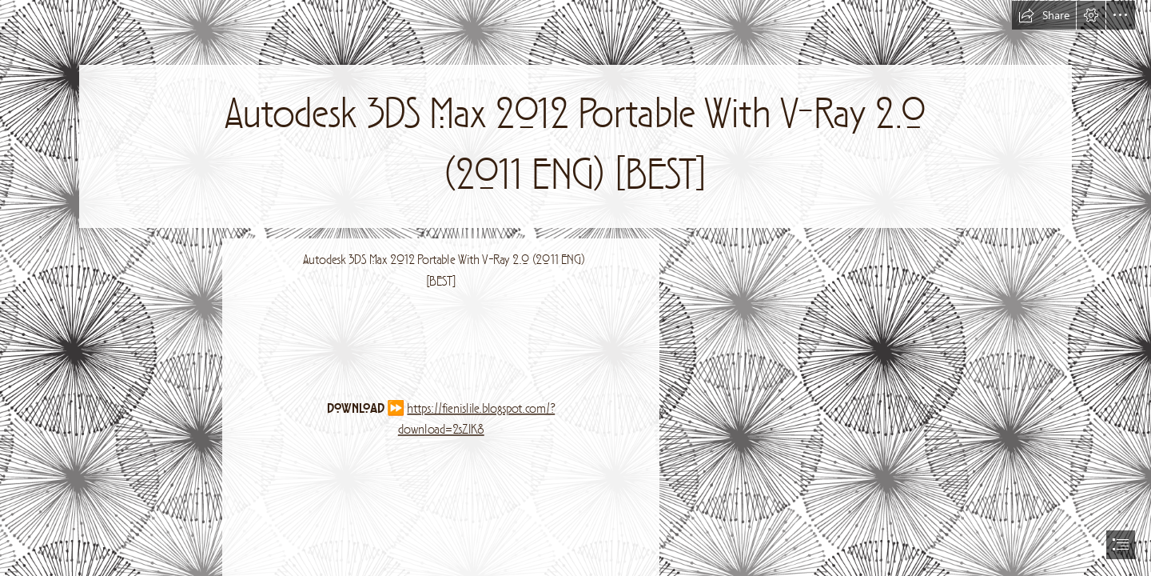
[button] (1044, 15)
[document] (575, 288)
